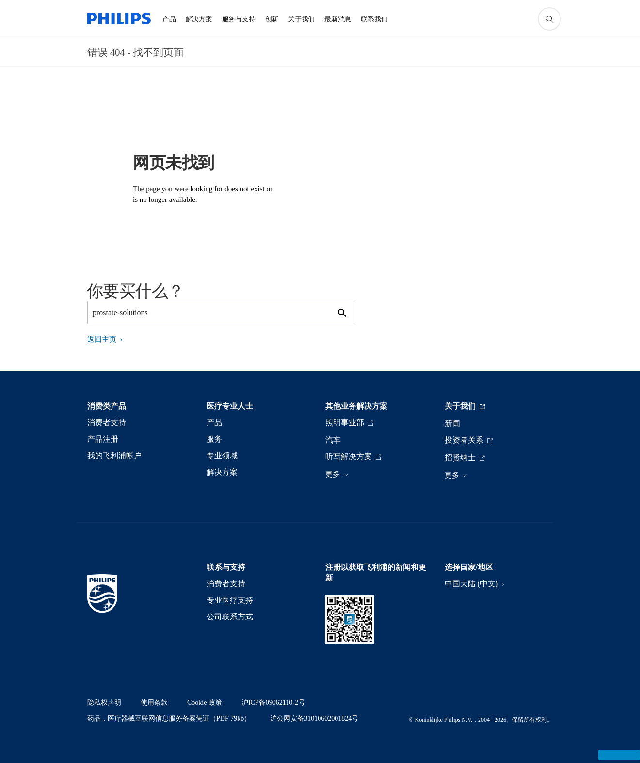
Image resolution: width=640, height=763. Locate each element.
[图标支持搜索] (549, 19)
